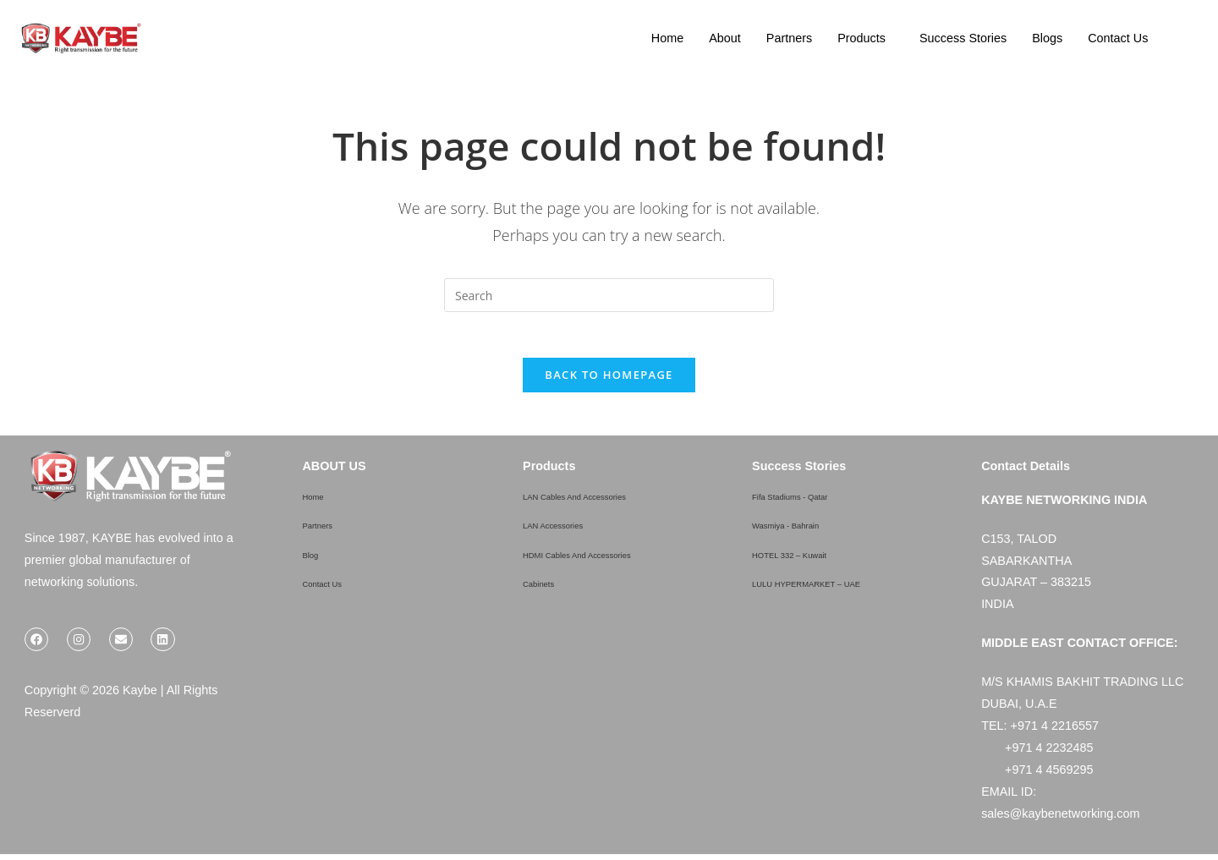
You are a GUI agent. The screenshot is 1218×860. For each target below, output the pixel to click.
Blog (314, 559)
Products (861, 38)
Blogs (1047, 38)
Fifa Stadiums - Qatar (810, 501)
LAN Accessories (569, 530)
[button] (866, 38)
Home (667, 38)
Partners (789, 38)
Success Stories (963, 38)
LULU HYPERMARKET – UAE (835, 588)
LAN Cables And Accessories (601, 501)
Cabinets (547, 588)
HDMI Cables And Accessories (605, 559)
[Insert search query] (609, 295)
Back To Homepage (608, 380)
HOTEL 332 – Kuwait (809, 559)
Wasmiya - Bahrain (803, 530)
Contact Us (1118, 38)
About (725, 38)
